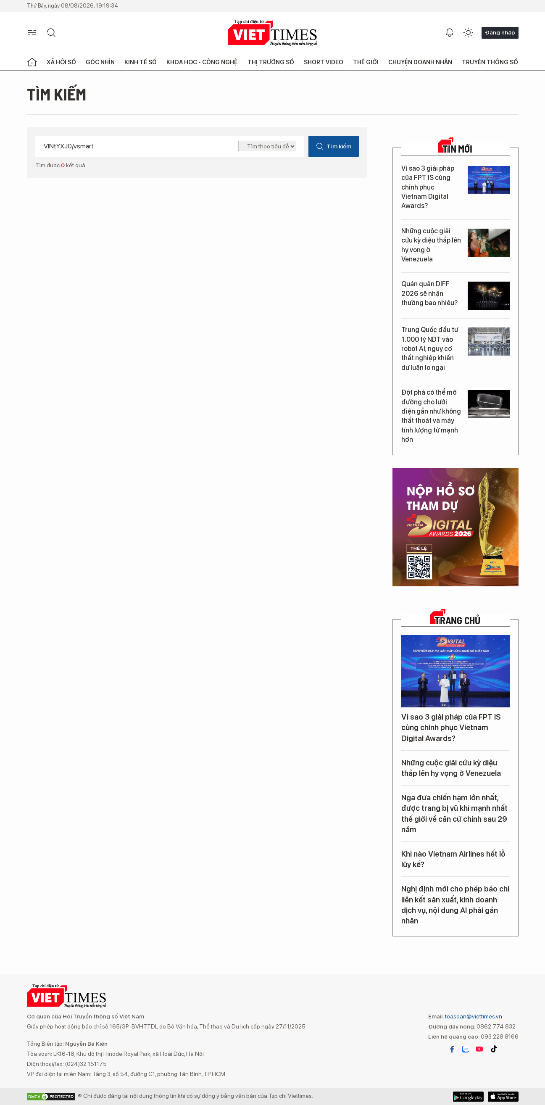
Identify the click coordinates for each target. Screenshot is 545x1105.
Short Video (323, 62)
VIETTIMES (272, 33)
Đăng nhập (500, 32)
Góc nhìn (100, 62)
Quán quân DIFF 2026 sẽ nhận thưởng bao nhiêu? (429, 293)
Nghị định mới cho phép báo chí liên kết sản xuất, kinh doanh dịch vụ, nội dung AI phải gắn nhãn (455, 904)
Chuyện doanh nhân (420, 62)
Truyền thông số (490, 62)
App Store (468, 1097)
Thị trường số (270, 62)
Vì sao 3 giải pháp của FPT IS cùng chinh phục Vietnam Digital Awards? (427, 187)
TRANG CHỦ (457, 620)
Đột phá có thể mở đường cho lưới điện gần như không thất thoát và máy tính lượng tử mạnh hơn (431, 415)
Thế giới (366, 62)
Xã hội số (61, 62)
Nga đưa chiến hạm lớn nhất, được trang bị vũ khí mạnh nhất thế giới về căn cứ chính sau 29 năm (454, 813)
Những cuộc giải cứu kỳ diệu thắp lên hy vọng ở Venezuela (431, 245)
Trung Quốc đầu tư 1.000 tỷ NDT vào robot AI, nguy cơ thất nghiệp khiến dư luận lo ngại (429, 349)
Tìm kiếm (333, 146)
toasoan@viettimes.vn (473, 1016)
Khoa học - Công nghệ (201, 62)
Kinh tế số (140, 62)
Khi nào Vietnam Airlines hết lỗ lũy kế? (453, 859)
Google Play (503, 1097)
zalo (465, 1049)
